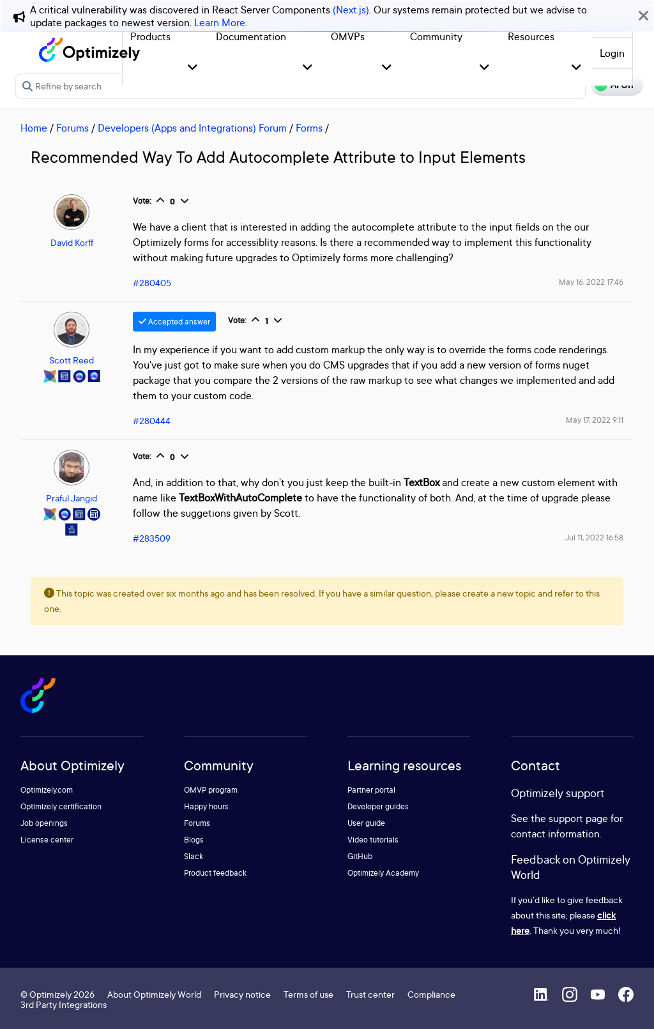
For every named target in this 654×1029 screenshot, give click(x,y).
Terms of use (308, 994)
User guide (366, 823)
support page (578, 818)
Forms (309, 128)
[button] (192, 68)
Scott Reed (71, 360)
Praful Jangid (71, 498)
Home (33, 128)
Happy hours (206, 806)
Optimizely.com (46, 789)
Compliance (431, 994)
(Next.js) (351, 10)
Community (436, 36)
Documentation (251, 36)
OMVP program (211, 789)
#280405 (152, 283)
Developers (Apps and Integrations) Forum (192, 128)
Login (612, 53)
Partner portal (371, 789)
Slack (193, 856)
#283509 (152, 538)
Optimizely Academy (383, 872)
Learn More (219, 22)
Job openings (44, 823)
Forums (72, 128)
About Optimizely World (154, 994)
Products (150, 36)
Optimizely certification (61, 806)
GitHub (359, 856)
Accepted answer (174, 321)
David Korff (71, 242)
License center (46, 839)
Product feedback (215, 872)
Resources (531, 36)
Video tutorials (373, 839)
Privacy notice (242, 994)
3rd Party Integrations (63, 1004)
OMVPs (348, 36)
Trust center (370, 994)
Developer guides (378, 806)
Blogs (194, 839)
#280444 (152, 421)
